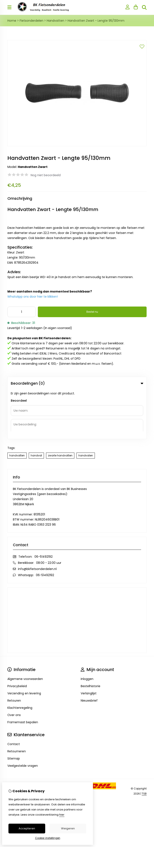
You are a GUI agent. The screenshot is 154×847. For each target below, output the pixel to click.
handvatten (17, 406)
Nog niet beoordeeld (46, 175)
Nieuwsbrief (89, 651)
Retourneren (16, 702)
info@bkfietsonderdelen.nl (37, 520)
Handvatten (55, 20)
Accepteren (27, 828)
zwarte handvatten (60, 406)
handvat (36, 406)
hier (61, 815)
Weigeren (68, 828)
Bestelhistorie (90, 637)
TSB (144, 745)
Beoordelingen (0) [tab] (77, 383)
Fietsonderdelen (31, 20)
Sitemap (13, 709)
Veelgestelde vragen (22, 717)
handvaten (85, 406)
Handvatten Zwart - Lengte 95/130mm (96, 20)
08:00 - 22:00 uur (48, 514)
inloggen (87, 630)
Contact (13, 695)
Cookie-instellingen (47, 838)
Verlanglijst (89, 644)
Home (11, 20)
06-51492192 (43, 507)
